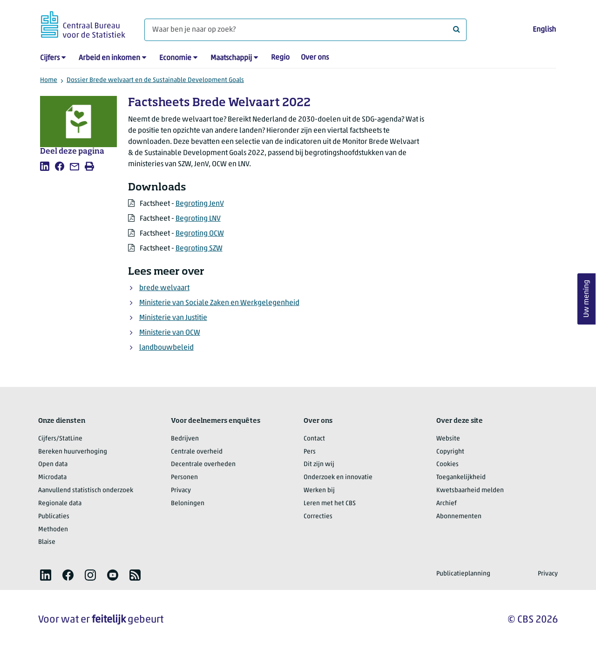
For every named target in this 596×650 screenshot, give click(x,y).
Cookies (447, 464)
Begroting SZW (199, 248)
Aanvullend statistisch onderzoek (85, 491)
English (544, 30)
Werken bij (319, 491)
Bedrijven (185, 439)
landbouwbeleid (166, 348)
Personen (184, 477)
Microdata (52, 477)
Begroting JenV (200, 204)
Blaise (46, 542)
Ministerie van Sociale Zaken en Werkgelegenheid (219, 303)
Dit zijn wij (319, 464)
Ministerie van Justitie (173, 318)
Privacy (181, 491)
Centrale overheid (197, 452)
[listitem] (44, 166)
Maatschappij (231, 58)
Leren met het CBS (330, 504)
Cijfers (50, 58)
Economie (175, 58)
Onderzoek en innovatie (338, 477)
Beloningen (187, 504)
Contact (314, 439)
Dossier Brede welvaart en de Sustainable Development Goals (155, 80)
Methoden (53, 530)
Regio (280, 57)
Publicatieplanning (463, 574)
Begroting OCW (200, 233)
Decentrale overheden (203, 464)
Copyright (450, 452)
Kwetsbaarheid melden (470, 491)
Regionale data (59, 504)
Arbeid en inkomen (109, 58)
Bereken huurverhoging (72, 452)
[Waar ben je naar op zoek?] (305, 30)
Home (48, 80)
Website (448, 439)
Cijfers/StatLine (60, 439)
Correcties (318, 517)
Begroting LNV (198, 219)
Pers (310, 452)
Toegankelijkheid (461, 477)
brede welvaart (164, 288)
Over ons (315, 57)
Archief (446, 504)
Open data (53, 464)
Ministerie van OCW (169, 333)
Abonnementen (458, 517)
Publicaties (53, 517)
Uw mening (586, 299)
